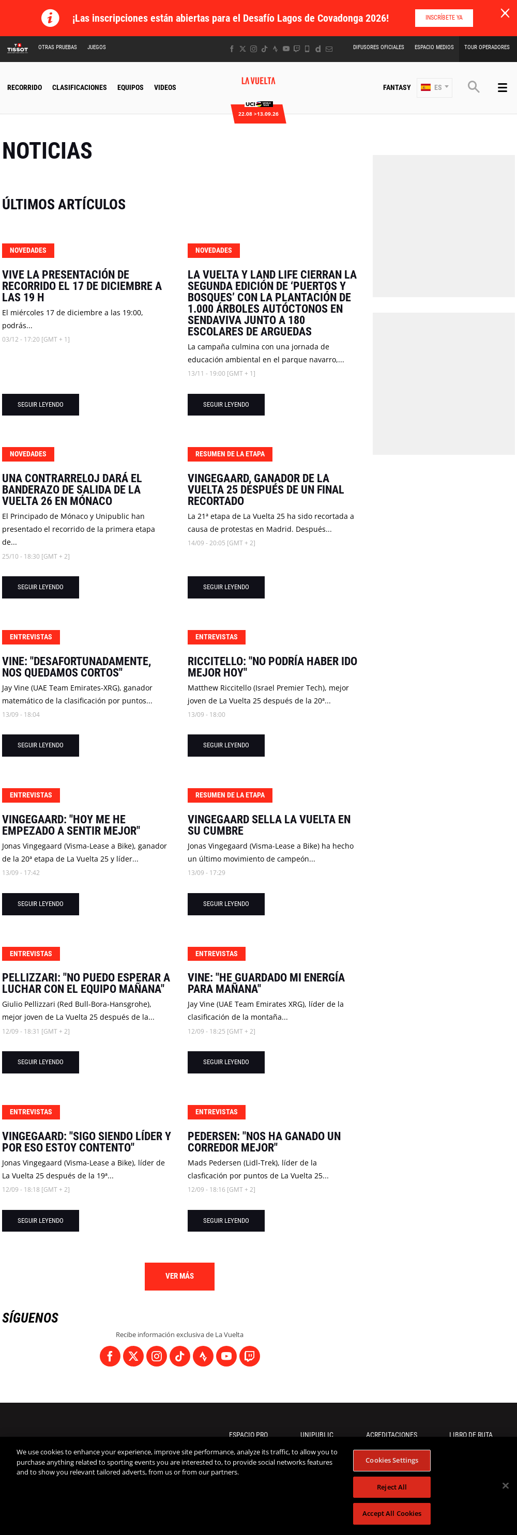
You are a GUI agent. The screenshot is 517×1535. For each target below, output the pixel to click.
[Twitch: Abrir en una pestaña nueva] (297, 48)
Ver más (179, 1276)
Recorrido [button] (24, 87)
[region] (258, 1486)
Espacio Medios (434, 47)
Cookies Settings (392, 1460)
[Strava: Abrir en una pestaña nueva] (275, 48)
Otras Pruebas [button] (57, 47)
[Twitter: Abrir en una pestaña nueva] (242, 48)
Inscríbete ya (444, 17)
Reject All (392, 1487)
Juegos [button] (96, 47)
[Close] (505, 1486)
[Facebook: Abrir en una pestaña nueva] (231, 48)
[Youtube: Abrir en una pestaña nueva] (286, 48)
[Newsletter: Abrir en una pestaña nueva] (329, 48)
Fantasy (397, 87)
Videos (165, 87)
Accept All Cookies (391, 1513)
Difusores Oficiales (378, 47)
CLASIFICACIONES (79, 87)
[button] (434, 88)
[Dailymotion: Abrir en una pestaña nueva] (318, 48)
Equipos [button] (130, 87)
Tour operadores (487, 47)
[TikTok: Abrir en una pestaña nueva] (264, 48)
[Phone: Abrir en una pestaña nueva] (307, 48)
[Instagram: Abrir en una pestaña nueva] (253, 48)
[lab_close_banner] (505, 13)
